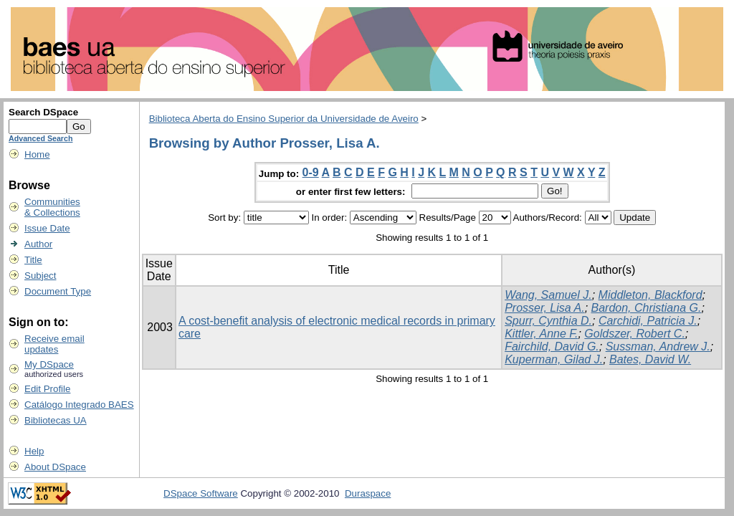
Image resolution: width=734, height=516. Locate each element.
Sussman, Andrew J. (658, 346)
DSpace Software (200, 493)
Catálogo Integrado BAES (79, 404)
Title (33, 259)
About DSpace (55, 467)
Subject (40, 275)
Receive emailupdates (54, 344)
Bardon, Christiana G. (646, 308)
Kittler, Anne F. (541, 334)
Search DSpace (43, 112)
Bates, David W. (650, 359)
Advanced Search (40, 138)
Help (34, 451)
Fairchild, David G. (552, 346)
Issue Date (47, 228)
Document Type (57, 291)
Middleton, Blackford (650, 295)
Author (38, 244)
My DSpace (49, 364)
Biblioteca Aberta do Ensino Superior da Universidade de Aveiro (284, 118)
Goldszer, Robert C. (634, 334)
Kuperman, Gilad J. (554, 359)
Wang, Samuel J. (548, 295)
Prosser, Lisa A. (544, 308)
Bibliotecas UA (55, 420)
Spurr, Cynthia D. (548, 321)
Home (37, 154)
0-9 (310, 172)
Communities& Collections (52, 207)
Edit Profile (47, 388)
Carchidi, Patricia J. (648, 321)
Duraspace (368, 493)
